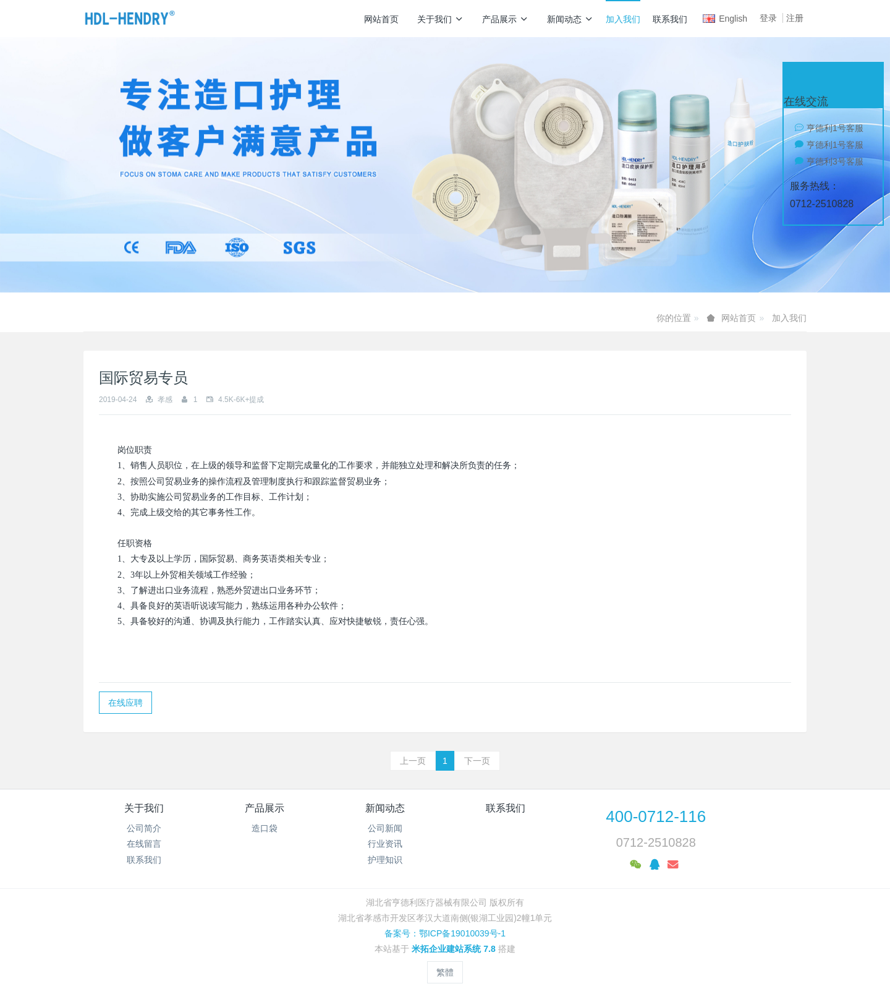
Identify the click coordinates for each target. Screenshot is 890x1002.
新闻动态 (570, 19)
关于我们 (440, 19)
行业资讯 (385, 844)
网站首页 (381, 19)
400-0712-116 (656, 816)
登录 (768, 18)
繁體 (445, 972)
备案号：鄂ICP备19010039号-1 (445, 933)
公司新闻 (385, 828)
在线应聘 (125, 703)
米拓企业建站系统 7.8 (453, 949)
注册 (794, 18)
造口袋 (265, 828)
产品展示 (505, 19)
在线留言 (144, 844)
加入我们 (623, 19)
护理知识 (385, 860)
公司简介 (144, 828)
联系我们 (670, 19)
